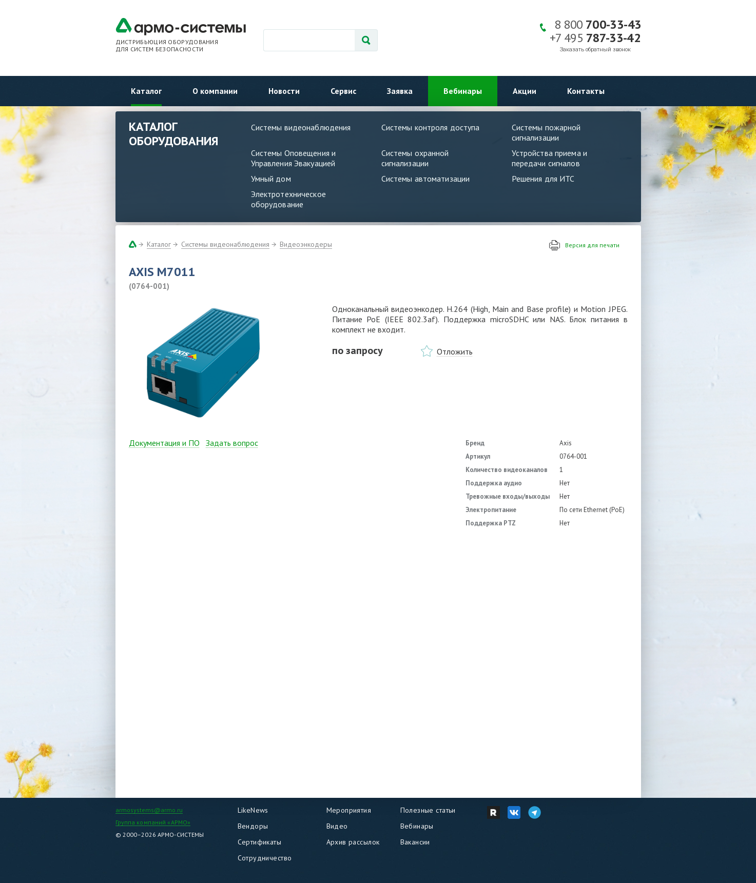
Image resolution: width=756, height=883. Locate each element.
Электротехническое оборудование (288, 199)
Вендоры (253, 826)
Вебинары (462, 91)
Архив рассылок (353, 842)
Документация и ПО (164, 443)
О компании (215, 91)
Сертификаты (260, 842)
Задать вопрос (232, 443)
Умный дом (271, 178)
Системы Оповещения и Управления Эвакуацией (293, 158)
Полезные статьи (428, 810)
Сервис (343, 91)
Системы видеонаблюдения (301, 127)
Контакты (586, 91)
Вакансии (415, 842)
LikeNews (253, 810)
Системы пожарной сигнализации (546, 132)
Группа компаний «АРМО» (153, 822)
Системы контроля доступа (430, 127)
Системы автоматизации (425, 178)
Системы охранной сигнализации (415, 158)
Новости (284, 91)
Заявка (400, 91)
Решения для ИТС (543, 178)
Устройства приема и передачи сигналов (549, 158)
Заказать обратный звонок (595, 49)
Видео (337, 826)
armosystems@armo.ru (149, 810)
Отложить (455, 351)
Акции (524, 91)
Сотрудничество (265, 857)
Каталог (146, 91)
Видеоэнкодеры (306, 244)
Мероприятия (349, 810)
